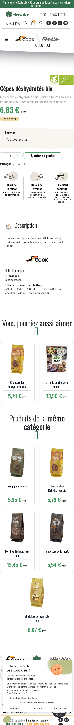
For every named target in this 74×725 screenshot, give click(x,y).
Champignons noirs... (17, 486)
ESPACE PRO (13, 23)
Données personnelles (38, 720)
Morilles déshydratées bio (17, 553)
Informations (12, 712)
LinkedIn (60, 23)
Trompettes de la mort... (56, 551)
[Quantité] (10, 156)
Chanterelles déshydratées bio (17, 384)
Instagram (65, 23)
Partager (13, 164)
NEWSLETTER (58, 14)
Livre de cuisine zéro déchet (56, 384)
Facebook (48, 23)
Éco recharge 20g (17, 140)
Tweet (19, 164)
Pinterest (54, 23)
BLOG (43, 14)
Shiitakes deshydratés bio (37, 618)
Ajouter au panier (43, 155)
